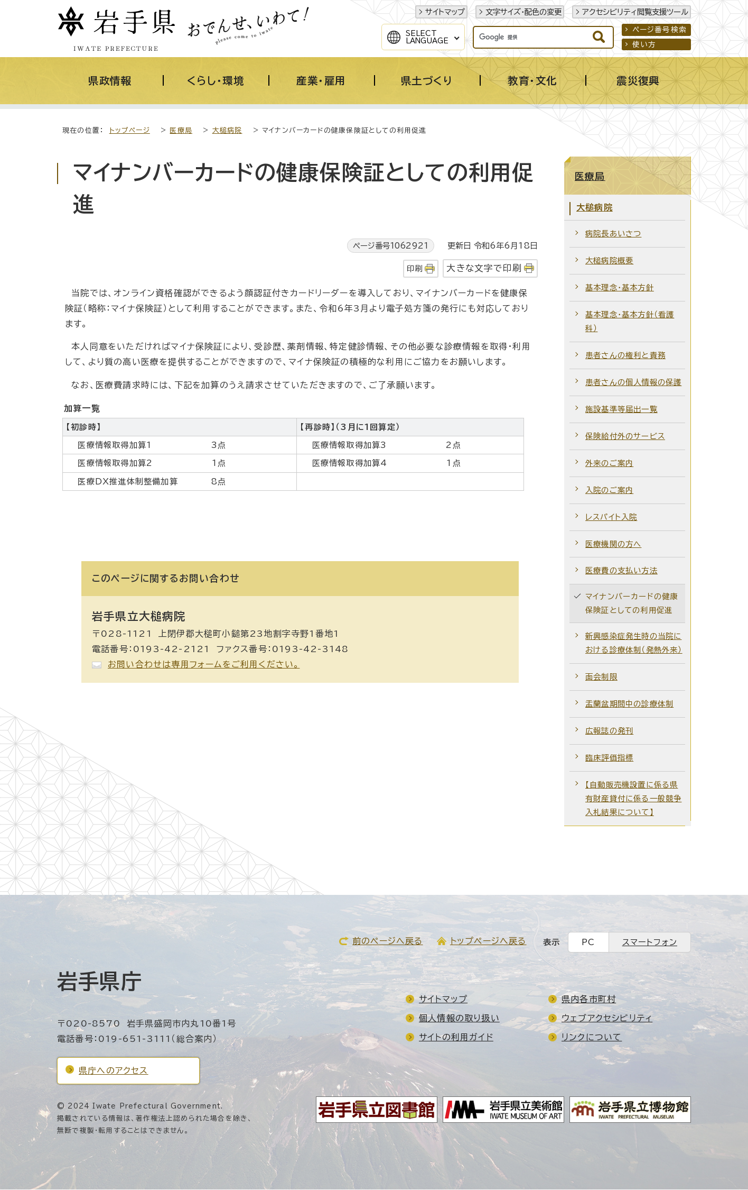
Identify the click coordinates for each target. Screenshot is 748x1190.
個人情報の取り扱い (459, 1018)
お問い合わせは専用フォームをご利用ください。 (204, 665)
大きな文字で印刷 (484, 268)
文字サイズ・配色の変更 (523, 12)
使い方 (644, 44)
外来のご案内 (609, 464)
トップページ (129, 130)
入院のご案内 (609, 491)
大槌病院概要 (609, 261)
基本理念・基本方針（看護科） (629, 322)
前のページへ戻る (387, 941)
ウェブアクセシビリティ (607, 1018)
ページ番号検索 (659, 29)
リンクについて (592, 1037)
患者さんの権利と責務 (625, 356)
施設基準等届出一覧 (621, 410)
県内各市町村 (589, 999)
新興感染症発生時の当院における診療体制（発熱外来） (633, 643)
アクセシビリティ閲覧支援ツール (635, 12)
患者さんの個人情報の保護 (633, 383)
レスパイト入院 (611, 517)
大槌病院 (227, 130)
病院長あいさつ (613, 234)
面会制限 (601, 677)
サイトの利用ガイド (456, 1037)
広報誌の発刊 (609, 731)
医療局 (181, 130)
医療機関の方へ (613, 544)
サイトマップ (445, 12)
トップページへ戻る (488, 941)
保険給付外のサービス (625, 437)
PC (588, 943)
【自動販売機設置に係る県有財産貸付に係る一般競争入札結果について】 (633, 799)
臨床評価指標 (609, 758)
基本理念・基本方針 (619, 288)
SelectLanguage (427, 37)
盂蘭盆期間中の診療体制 (629, 704)
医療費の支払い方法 (621, 571)
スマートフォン (649, 943)
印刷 (415, 269)
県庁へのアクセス (113, 1071)
